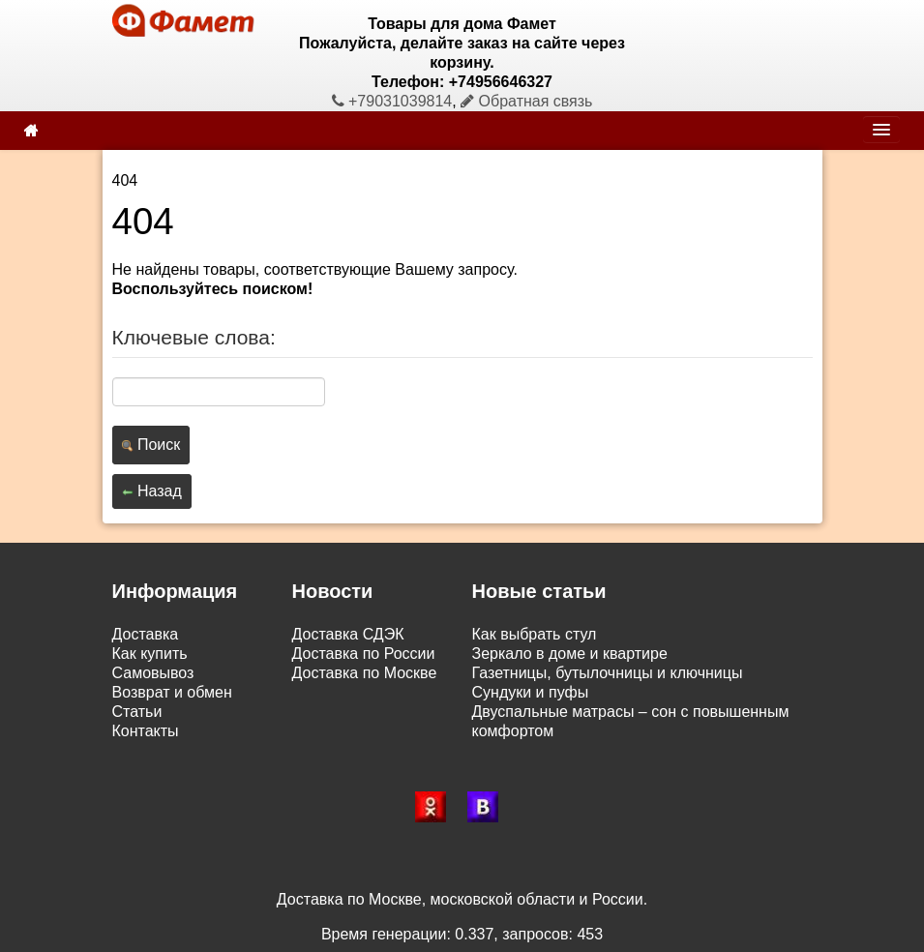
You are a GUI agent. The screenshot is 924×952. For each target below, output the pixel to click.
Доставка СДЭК (348, 634)
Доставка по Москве (364, 673)
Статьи (137, 711)
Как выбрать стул (534, 634)
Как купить (150, 653)
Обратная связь (526, 101)
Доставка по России (363, 653)
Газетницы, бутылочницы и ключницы (607, 673)
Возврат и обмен (172, 692)
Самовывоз (153, 673)
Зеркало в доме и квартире (570, 653)
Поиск (151, 444)
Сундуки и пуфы (530, 692)
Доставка (145, 634)
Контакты (145, 731)
